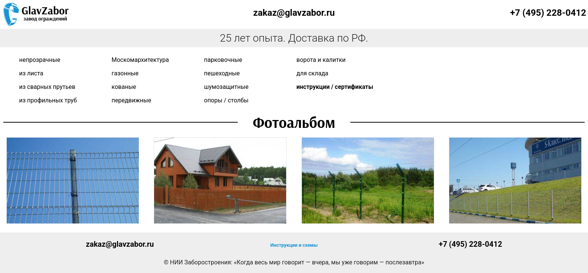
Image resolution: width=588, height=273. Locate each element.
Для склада (312, 73)
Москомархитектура (140, 59)
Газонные (125, 73)
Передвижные (132, 100)
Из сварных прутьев (47, 86)
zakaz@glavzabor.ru (294, 13)
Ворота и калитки (321, 59)
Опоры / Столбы (226, 100)
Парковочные (223, 59)
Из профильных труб (48, 100)
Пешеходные (222, 73)
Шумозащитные (226, 86)
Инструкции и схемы (294, 245)
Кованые (124, 86)
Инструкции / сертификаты (335, 86)
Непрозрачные (39, 59)
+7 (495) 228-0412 (548, 13)
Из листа (31, 73)
